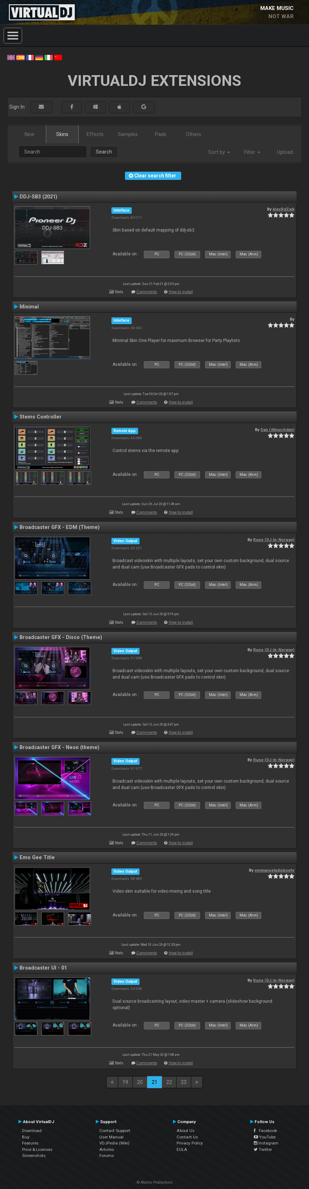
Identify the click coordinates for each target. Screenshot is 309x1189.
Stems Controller (41, 417)
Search (104, 152)
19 (125, 1082)
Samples (128, 134)
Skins (62, 134)
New (30, 134)
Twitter (263, 1149)
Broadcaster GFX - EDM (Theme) (60, 527)
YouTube (265, 1137)
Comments (146, 292)
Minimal (29, 307)
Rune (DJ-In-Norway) (273, 539)
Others (193, 134)
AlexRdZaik (283, 209)
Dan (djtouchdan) (277, 429)
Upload (285, 152)
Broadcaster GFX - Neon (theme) (59, 747)
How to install (181, 292)
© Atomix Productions (155, 1182)
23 (184, 1082)
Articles (106, 1149)
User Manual (111, 1137)
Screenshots (34, 1155)
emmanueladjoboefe (274, 870)
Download (32, 1130)
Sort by (219, 152)
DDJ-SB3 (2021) (38, 196)
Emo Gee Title (37, 857)
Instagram (266, 1143)
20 (140, 1082)
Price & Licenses (37, 1149)
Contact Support (114, 1130)
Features (30, 1143)
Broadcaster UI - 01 (43, 968)
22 (169, 1082)
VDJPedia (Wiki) (114, 1143)
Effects (95, 134)
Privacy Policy (190, 1143)
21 (154, 1082)
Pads (160, 134)
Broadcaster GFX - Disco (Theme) (61, 637)
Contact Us (187, 1137)
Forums (106, 1155)
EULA (182, 1149)
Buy (26, 1137)
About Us (185, 1130)
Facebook (265, 1130)
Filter (252, 152)
